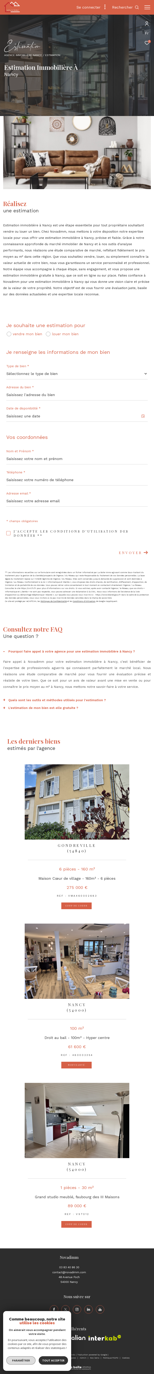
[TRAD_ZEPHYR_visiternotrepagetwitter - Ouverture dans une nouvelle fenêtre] (65, 1309)
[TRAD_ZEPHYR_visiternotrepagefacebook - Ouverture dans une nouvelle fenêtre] (54, 1309)
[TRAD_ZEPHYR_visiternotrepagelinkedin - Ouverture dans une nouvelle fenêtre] (88, 1309)
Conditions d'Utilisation (84, 601)
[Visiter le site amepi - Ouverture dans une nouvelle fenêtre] (55, 1338)
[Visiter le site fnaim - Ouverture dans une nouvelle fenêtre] (37, 1339)
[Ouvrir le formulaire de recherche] (125, 7)
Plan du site (49, 1358)
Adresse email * (18, 493)
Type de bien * (17, 366)
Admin (83, 1358)
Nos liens (95, 1358)
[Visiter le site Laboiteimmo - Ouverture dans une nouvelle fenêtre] (77, 1365)
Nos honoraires (32, 1358)
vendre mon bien (27, 334)
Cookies (126, 1358)
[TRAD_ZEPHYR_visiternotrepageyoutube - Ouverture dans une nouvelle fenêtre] (100, 1309)
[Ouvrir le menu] (147, 7)
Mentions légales (68, 1358)
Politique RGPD (110, 1358)
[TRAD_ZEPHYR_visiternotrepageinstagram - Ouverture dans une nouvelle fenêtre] (77, 1309)
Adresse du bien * (20, 387)
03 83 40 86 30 (69, 1267)
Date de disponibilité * (23, 408)
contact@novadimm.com (69, 1272)
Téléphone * (15, 472)
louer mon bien (65, 334)
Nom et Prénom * (20, 451)
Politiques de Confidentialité (54, 601)
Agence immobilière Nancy (23, 55)
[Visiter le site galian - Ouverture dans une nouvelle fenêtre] (76, 1338)
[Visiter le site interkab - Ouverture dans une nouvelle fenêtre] (105, 1338)
